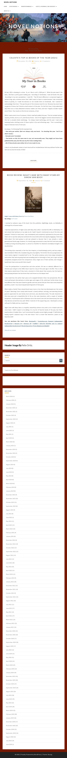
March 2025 (9, 442)
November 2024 (10, 453)
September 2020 (11, 642)
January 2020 (10, 672)
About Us (6, 11)
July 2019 (8, 695)
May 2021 (8, 612)
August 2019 (9, 691)
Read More (34, 160)
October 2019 (10, 684)
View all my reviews (10, 330)
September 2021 (11, 597)
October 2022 (10, 548)
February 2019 (10, 714)
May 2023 (8, 521)
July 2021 (8, 604)
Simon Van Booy (29, 216)
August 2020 (9, 646)
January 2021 (10, 627)
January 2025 (10, 445)
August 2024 (9, 464)
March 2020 (9, 665)
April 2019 (9, 706)
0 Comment (46, 180)
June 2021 (9, 608)
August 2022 (9, 555)
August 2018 (9, 737)
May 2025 (8, 434)
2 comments (46, 61)
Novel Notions (10, 2)
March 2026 (9, 396)
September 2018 (11, 733)
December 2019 (10, 676)
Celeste (36, 61)
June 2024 (9, 472)
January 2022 (10, 582)
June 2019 (9, 699)
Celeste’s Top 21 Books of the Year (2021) (33, 58)
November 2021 (10, 589)
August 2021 (9, 601)
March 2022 (9, 574)
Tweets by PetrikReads (11, 370)
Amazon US (18, 323)
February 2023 (10, 532)
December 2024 (10, 449)
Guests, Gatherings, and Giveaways (45, 6)
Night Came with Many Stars (13, 216)
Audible (35, 323)
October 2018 (10, 729)
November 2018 (10, 725)
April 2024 (9, 479)
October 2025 (10, 415)
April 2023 (9, 525)
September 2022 (11, 551)
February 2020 (10, 669)
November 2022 (10, 544)
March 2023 (9, 529)
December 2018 (10, 722)
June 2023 (9, 517)
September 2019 (11, 688)
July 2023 (8, 514)
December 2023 (10, 495)
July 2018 (8, 740)
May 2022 (8, 567)
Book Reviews (13, 6)
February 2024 (10, 487)
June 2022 (9, 563)
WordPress (37, 754)
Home (5, 6)
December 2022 (10, 540)
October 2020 (10, 638)
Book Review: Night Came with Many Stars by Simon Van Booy (33, 176)
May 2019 (8, 703)
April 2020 (9, 661)
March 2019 (9, 710)
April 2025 (9, 438)
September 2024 (11, 461)
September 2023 (11, 506)
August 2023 (9, 510)
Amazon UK (27, 323)
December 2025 (10, 408)
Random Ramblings (26, 6)
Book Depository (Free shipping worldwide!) (35, 326)
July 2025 (8, 427)
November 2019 (10, 680)
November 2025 (10, 411)
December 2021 (10, 585)
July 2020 (8, 650)
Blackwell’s (32, 321)
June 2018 (9, 744)
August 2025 (9, 423)
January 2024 (10, 491)
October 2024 (10, 457)
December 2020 (10, 631)
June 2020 (9, 653)
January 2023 (10, 536)
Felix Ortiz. (27, 345)
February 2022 (10, 578)
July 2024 (8, 468)
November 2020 (10, 635)
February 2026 (10, 400)
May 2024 (8, 476)
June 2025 (9, 430)
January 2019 (10, 718)
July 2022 (8, 559)
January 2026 (10, 404)
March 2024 (9, 483)
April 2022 (9, 570)
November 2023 (10, 498)
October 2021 (10, 593)
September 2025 (11, 419)
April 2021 (9, 616)
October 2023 (10, 502)
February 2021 (10, 623)
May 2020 (8, 657)
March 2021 (9, 619)
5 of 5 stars (14, 219)
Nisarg (50, 754)
